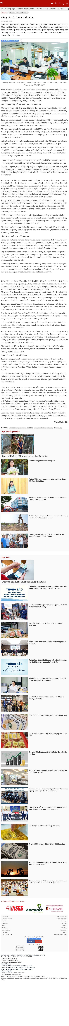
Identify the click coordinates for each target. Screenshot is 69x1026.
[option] (15, 949)
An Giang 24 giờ (9, 9)
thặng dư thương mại (37, 125)
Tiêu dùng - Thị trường (22, 12)
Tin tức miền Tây (7, 976)
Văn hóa (64, 967)
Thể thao (4, 969)
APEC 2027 (30, 428)
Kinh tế (45, 9)
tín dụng (20, 337)
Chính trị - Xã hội (23, 9)
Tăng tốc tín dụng (14, 428)
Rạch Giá (36, 428)
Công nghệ (60, 9)
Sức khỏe (64, 969)
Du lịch (64, 973)
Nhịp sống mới (6, 971)
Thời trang (5, 973)
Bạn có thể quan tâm (11, 431)
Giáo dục (52, 9)
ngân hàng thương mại (24, 186)
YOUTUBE (38, 982)
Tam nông (63, 971)
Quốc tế (4, 967)
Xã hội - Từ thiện (36, 9)
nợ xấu (19, 398)
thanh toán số (26, 289)
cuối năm (22, 428)
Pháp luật (64, 964)
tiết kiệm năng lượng (48, 248)
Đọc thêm (6, 578)
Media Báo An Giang (60, 976)
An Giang (50, 428)
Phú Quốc (43, 428)
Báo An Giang (58, 428)
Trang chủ (4, 12)
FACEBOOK (31, 982)
